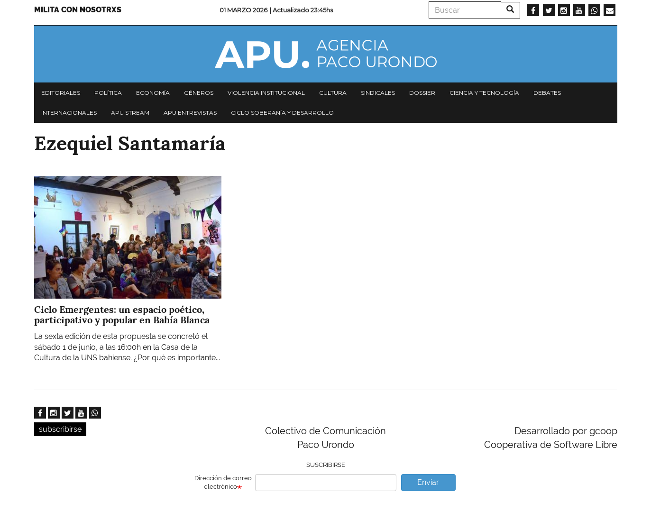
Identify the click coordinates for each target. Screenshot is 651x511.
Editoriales (60, 92)
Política (108, 92)
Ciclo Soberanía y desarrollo (282, 112)
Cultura (333, 92)
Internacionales (69, 112)
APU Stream (130, 112)
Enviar (428, 482)
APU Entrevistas (190, 112)
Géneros (198, 92)
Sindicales (378, 92)
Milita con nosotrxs (77, 9)
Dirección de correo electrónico (223, 482)
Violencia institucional (266, 92)
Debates (547, 92)
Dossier (422, 92)
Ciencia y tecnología (484, 92)
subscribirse (60, 429)
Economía (153, 92)
